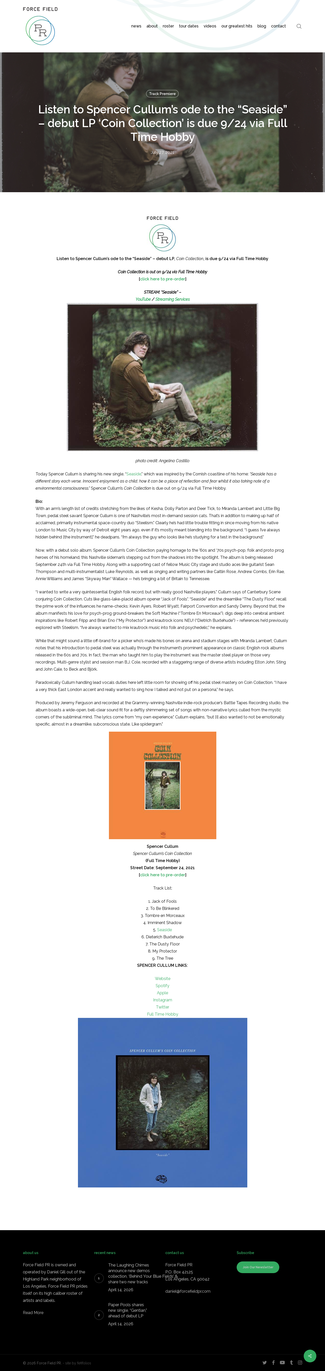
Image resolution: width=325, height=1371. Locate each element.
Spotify (162, 985)
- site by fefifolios (77, 1363)
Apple (162, 992)
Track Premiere (162, 94)
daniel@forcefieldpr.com (187, 1291)
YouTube (143, 299)
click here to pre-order (162, 279)
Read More (33, 1312)
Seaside (133, 474)
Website (162, 978)
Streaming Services (172, 299)
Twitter (162, 1007)
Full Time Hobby (162, 1014)
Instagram (162, 1000)
